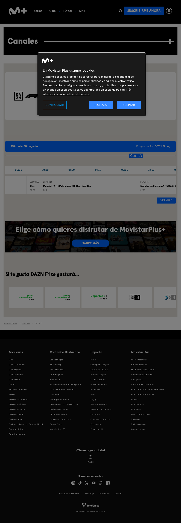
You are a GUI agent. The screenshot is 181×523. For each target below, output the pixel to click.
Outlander (55, 394)
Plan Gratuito (137, 404)
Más (82, 11)
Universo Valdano (98, 384)
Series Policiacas (17, 409)
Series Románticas (18, 404)
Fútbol (67, 11)
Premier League (98, 374)
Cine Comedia (16, 374)
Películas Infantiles (18, 389)
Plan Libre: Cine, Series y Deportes (147, 389)
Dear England (56, 374)
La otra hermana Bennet (62, 389)
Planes (134, 399)
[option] (26, 297)
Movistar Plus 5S (57, 429)
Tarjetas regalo (138, 424)
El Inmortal (55, 379)
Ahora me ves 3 (57, 369)
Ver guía (166, 200)
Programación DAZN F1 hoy (153, 146)
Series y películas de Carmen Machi (26, 424)
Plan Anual (136, 409)
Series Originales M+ (18, 399)
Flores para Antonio (59, 399)
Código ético (137, 379)
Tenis (92, 394)
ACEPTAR (129, 105)
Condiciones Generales (142, 374)
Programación (97, 429)
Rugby (93, 399)
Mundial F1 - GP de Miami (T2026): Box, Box (67, 186)
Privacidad (105, 493)
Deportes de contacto (100, 409)
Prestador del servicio (69, 493)
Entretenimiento (17, 434)
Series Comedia (16, 414)
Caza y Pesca (56, 424)
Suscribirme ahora (143, 11)
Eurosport (95, 414)
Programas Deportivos (60, 419)
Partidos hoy (96, 424)
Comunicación (138, 429)
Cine (52, 11)
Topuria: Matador (98, 404)
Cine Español (15, 369)
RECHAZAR (101, 105)
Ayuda (91, 459)
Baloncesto (95, 389)
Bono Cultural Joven (141, 414)
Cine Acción (14, 379)
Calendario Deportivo (100, 419)
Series (38, 11)
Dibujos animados (58, 414)
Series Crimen (15, 419)
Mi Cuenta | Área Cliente (142, 369)
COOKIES (118, 493)
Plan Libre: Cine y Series (142, 394)
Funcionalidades (139, 364)
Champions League (99, 364)
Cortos (12, 384)
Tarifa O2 (135, 419)
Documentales (16, 429)
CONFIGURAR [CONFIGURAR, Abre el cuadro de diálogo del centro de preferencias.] (54, 105)
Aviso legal (89, 493)
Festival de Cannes (59, 409)
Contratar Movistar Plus (142, 384)
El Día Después (97, 379)
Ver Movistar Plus (139, 359)
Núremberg (55, 364)
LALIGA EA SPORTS (99, 369)
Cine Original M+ (17, 364)
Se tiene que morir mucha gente (65, 384)
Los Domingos (56, 359)
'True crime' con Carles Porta (64, 404)
